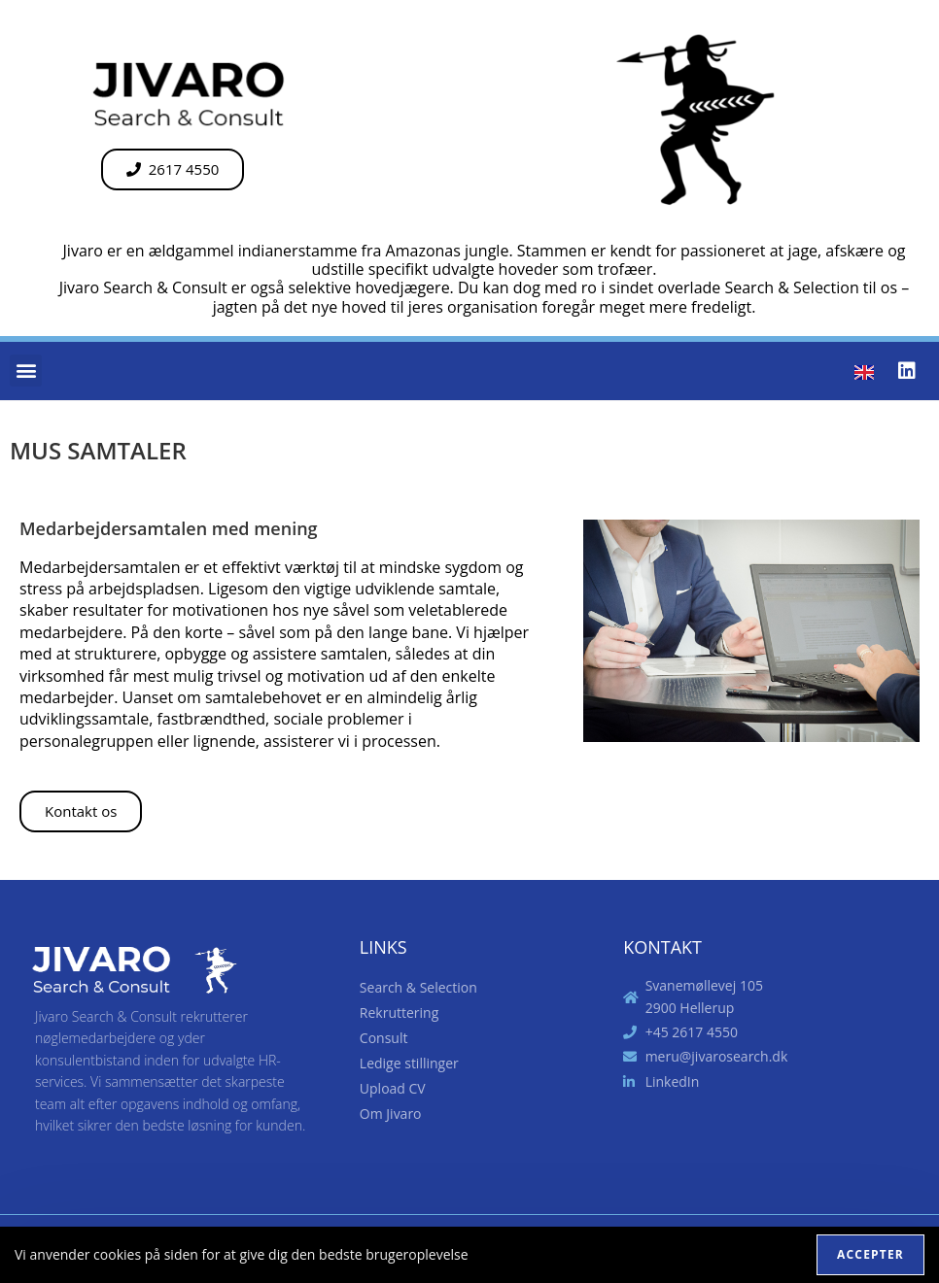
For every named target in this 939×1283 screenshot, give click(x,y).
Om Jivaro (396, 1114)
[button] (26, 371)
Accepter (870, 1254)
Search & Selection (418, 987)
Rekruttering (399, 1012)
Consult (389, 1038)
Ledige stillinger (409, 1063)
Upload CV (393, 1088)
